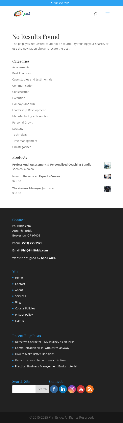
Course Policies (25, 308)
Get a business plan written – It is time (40, 360)
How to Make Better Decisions (35, 354)
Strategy (17, 129)
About (19, 290)
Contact (20, 284)
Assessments (21, 67)
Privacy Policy (24, 314)
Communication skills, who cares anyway (42, 348)
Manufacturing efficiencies (30, 116)
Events (19, 321)
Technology (19, 134)
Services (20, 296)
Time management (24, 141)
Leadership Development (29, 110)
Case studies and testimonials (32, 79)
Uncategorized (22, 147)
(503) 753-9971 (32, 243)
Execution (18, 98)
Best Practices (21, 73)
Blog (18, 302)
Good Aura (48, 258)
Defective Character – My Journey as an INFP (44, 342)
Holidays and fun (23, 104)
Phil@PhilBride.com (34, 250)
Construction (20, 92)
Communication (22, 85)
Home (19, 278)
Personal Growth (23, 122)
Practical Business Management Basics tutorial (46, 366)
